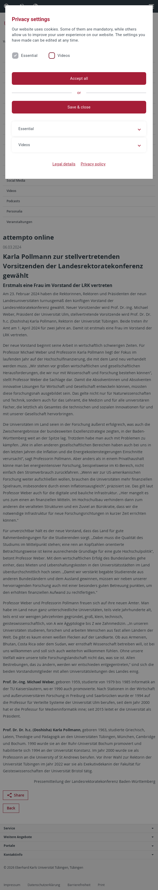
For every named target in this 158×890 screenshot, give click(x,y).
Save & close (79, 107)
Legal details (64, 164)
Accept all (79, 78)
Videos (64, 55)
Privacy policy (93, 164)
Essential (29, 55)
